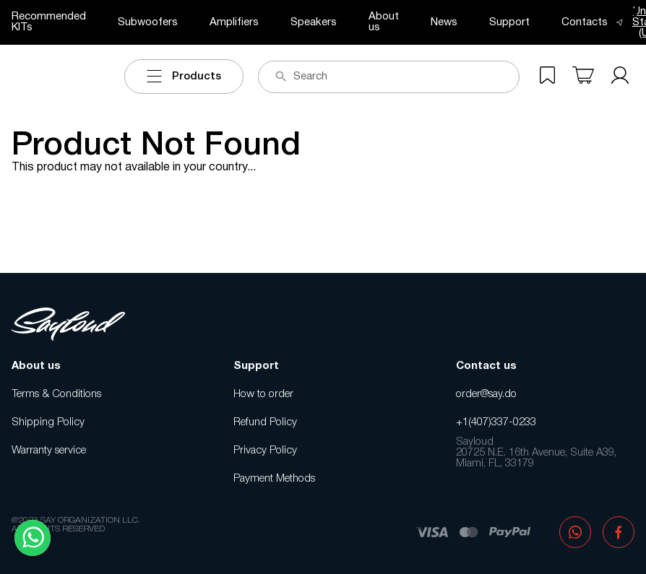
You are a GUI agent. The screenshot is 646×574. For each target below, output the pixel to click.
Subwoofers (148, 22)
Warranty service (49, 450)
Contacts (584, 22)
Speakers (313, 22)
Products (184, 76)
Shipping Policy (48, 422)
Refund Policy (265, 422)
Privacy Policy (265, 450)
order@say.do (486, 394)
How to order (263, 394)
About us (384, 22)
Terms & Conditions (56, 394)
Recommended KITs (49, 22)
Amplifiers (234, 22)
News (444, 22)
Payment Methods (274, 479)
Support (509, 22)
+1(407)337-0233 (496, 422)
